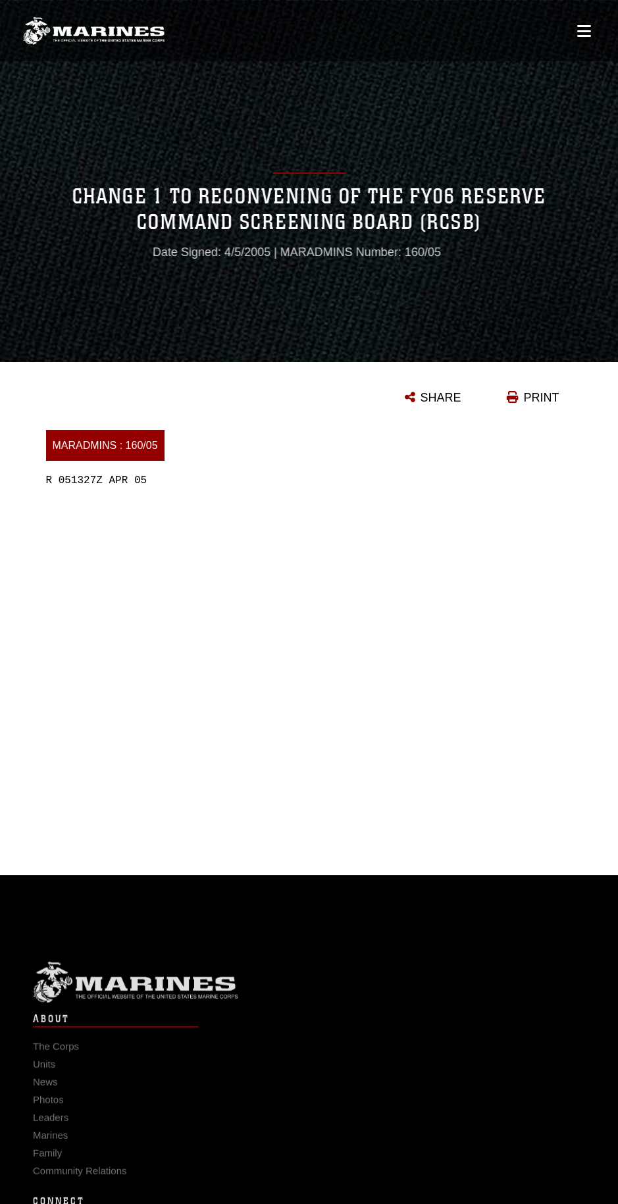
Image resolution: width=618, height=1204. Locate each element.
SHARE (441, 397)
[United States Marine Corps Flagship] (94, 30)
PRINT (541, 397)
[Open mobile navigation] (584, 30)
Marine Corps (309, 994)
